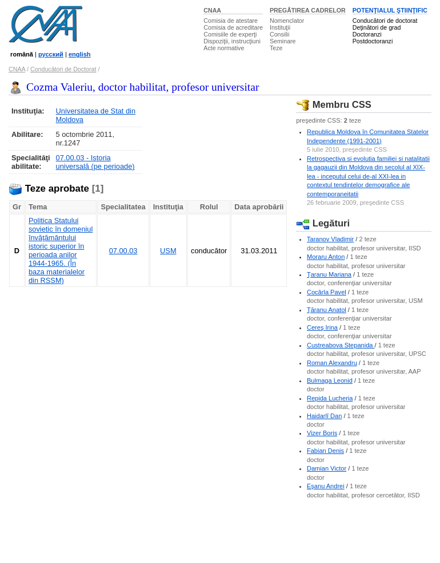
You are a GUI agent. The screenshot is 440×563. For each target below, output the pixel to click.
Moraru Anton (326, 256)
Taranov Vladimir (330, 239)
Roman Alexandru (332, 362)
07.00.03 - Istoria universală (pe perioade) (95, 162)
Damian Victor (326, 468)
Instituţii (280, 27)
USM (168, 250)
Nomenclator (287, 20)
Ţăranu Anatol (326, 309)
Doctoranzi (367, 34)
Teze (276, 47)
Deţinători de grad (377, 27)
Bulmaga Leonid (330, 380)
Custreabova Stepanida (341, 345)
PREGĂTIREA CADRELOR (308, 10)
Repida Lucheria (330, 398)
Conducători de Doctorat (63, 69)
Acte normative (223, 47)
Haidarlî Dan (324, 415)
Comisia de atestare (230, 20)
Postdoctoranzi (373, 41)
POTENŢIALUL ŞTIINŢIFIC (390, 10)
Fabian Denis (325, 450)
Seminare (283, 41)
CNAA (212, 10)
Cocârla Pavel (326, 292)
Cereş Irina (322, 327)
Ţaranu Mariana (329, 274)
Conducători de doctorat (385, 20)
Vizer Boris (322, 433)
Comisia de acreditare (233, 27)
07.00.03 (123, 250)
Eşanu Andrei (326, 486)
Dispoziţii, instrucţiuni (232, 41)
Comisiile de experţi (230, 34)
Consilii (279, 34)
